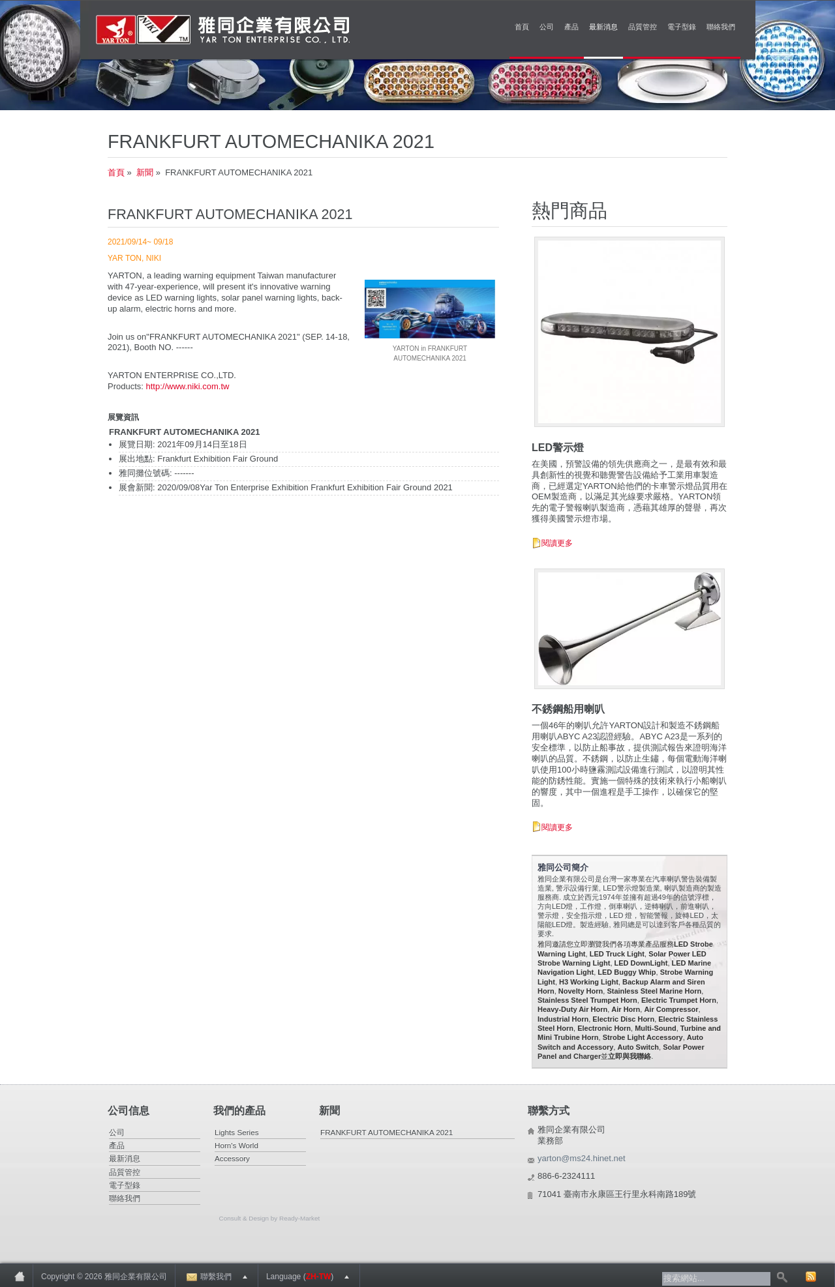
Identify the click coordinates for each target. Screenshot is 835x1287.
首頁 (522, 27)
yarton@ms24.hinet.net (582, 1158)
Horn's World (236, 1145)
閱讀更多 (557, 543)
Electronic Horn (604, 1028)
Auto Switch (638, 1047)
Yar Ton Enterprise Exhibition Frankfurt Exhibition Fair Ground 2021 (326, 487)
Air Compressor (671, 1009)
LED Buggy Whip (627, 972)
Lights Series (237, 1132)
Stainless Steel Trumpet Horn (587, 1000)
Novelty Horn (580, 991)
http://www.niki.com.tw (188, 386)
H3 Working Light (588, 982)
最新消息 (603, 27)
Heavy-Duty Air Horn (572, 1009)
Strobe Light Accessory (643, 1037)
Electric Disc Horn (623, 1019)
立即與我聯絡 (629, 1056)
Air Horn (625, 1009)
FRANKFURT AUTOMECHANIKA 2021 (386, 1132)
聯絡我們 (720, 27)
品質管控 (642, 27)
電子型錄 (681, 27)
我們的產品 (239, 1110)
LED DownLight (641, 963)
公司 (546, 27)
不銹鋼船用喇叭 (568, 709)
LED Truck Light (617, 954)
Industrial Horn (563, 1019)
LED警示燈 (558, 447)
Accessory (232, 1158)
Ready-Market (299, 1218)
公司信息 (128, 1110)
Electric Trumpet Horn (678, 1000)
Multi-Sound (655, 1028)
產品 (571, 27)
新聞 (144, 172)
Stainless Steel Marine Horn (654, 991)
